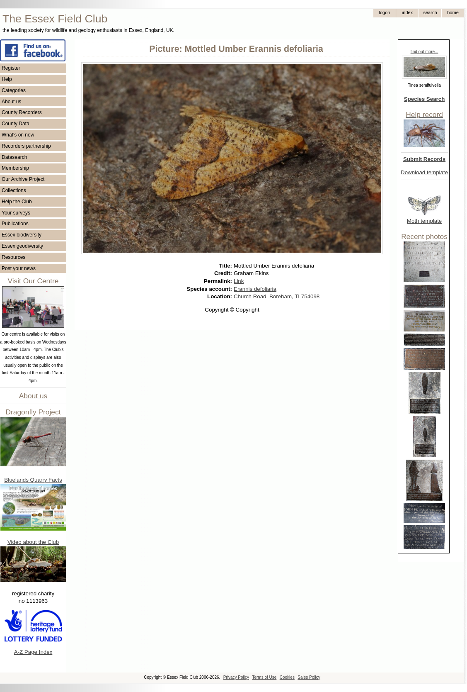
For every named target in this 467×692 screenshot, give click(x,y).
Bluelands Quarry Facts (33, 480)
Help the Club (17, 202)
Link (239, 281)
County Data (15, 124)
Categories (14, 90)
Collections (14, 190)
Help (7, 79)
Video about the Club (33, 542)
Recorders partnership (26, 146)
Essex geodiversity (22, 246)
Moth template (424, 221)
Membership (15, 168)
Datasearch (14, 157)
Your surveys (16, 213)
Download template (424, 172)
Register (11, 68)
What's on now (18, 135)
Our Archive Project (23, 179)
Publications (15, 224)
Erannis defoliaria (255, 289)
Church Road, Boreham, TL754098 (276, 296)
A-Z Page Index (33, 652)
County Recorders (22, 112)
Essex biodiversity (21, 235)
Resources (13, 257)
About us (11, 102)
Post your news (19, 268)
